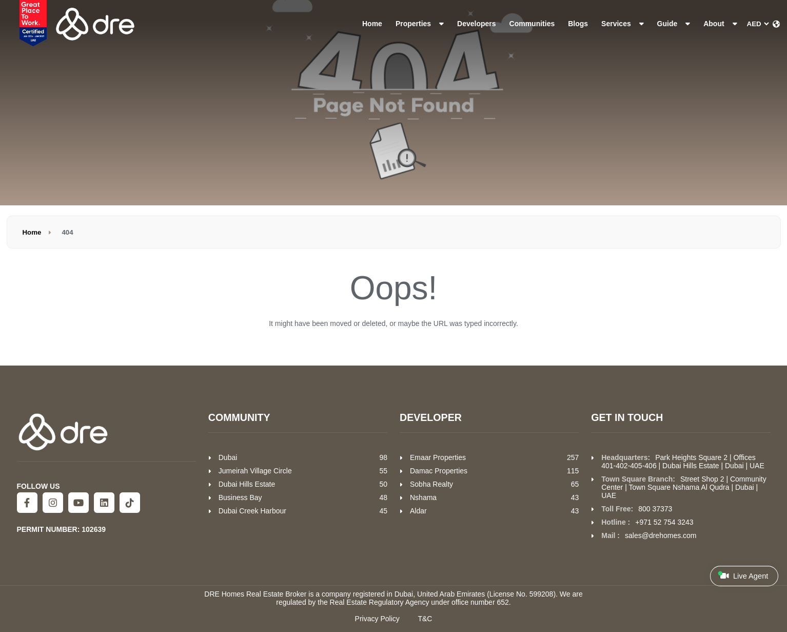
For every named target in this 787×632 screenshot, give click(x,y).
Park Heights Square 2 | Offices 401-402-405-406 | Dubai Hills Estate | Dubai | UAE (682, 461)
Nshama (423, 497)
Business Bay (240, 497)
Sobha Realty (431, 484)
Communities (532, 24)
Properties (420, 24)
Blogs (578, 24)
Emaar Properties (438, 457)
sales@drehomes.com (661, 535)
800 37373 (655, 509)
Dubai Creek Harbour (252, 511)
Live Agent (743, 575)
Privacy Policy (377, 619)
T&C (425, 619)
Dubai (228, 457)
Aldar (418, 511)
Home (372, 24)
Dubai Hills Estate (247, 484)
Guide (674, 24)
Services (622, 24)
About (720, 24)
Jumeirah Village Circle (255, 471)
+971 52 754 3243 (664, 522)
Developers (476, 24)
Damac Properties (438, 471)
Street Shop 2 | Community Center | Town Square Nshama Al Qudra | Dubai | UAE (683, 487)
